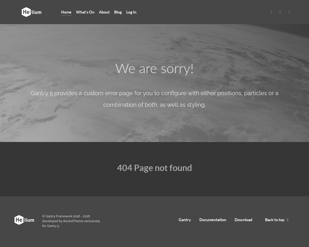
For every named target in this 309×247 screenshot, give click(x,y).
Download (243, 220)
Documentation (212, 220)
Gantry (185, 220)
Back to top (277, 220)
